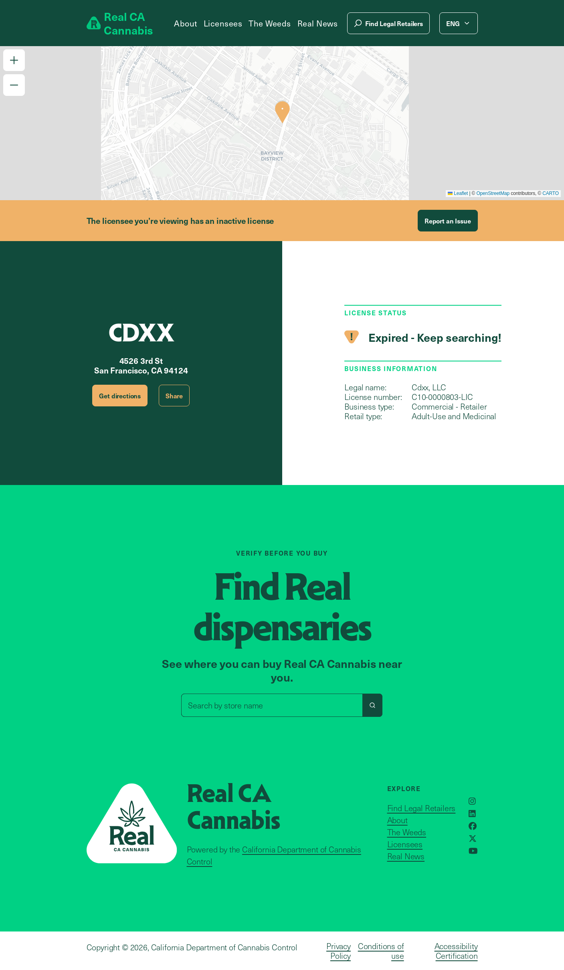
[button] (14, 60)
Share (174, 395)
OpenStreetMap (492, 193)
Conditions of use (381, 950)
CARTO (550, 193)
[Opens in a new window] (472, 801)
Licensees (223, 23)
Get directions (120, 395)
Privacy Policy (338, 950)
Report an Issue (448, 220)
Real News (317, 23)
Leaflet (458, 193)
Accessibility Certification (456, 950)
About (185, 23)
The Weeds (270, 23)
